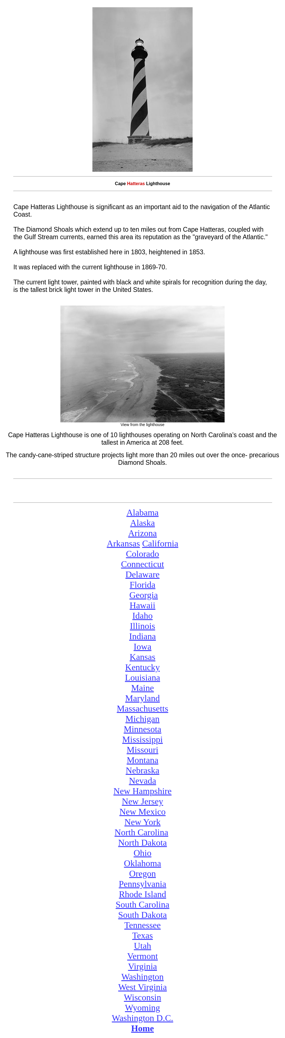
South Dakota (142, 915)
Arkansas (123, 543)
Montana (142, 760)
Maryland (142, 698)
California (160, 543)
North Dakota (142, 843)
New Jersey (142, 801)
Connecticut (142, 564)
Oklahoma (142, 863)
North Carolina (141, 832)
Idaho (142, 616)
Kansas (142, 657)
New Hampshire (143, 791)
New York (142, 822)
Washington (142, 977)
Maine (142, 688)
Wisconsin (142, 997)
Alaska (142, 523)
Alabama (142, 512)
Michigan (143, 719)
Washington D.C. (142, 1018)
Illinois (142, 626)
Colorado (142, 554)
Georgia (143, 595)
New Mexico (142, 812)
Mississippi (142, 739)
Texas (142, 935)
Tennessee (142, 925)
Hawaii (142, 605)
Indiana (142, 636)
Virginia (142, 966)
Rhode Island (142, 894)
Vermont (142, 956)
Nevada (142, 781)
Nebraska (142, 770)
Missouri (142, 750)
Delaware (143, 574)
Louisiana (142, 677)
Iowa (142, 647)
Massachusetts (142, 708)
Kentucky (142, 667)
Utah (142, 946)
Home (142, 1028)
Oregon (142, 873)
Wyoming (142, 1008)
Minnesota (142, 729)
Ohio (142, 853)
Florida (142, 585)
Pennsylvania (142, 884)
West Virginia (142, 987)
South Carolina (142, 904)
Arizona (142, 533)
